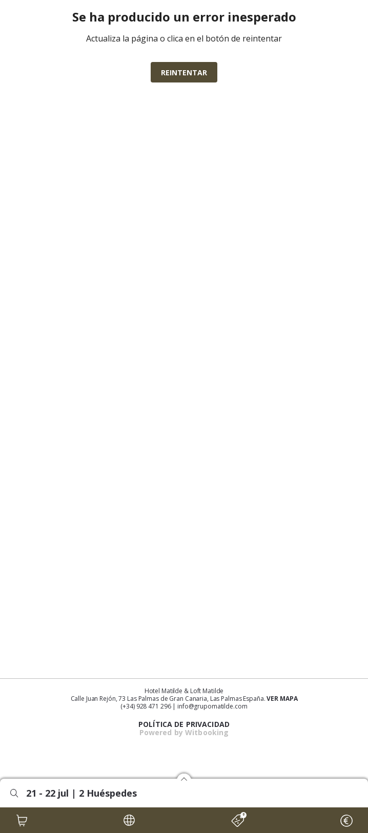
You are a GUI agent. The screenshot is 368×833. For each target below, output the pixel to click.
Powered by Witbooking (184, 732)
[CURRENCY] (346, 820)
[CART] (22, 820)
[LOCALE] (129, 820)
